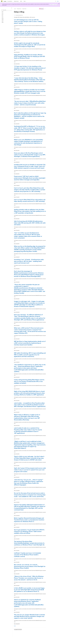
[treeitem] (6, 11)
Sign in (58, 1)
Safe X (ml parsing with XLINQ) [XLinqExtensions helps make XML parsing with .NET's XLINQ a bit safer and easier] (30, 222)
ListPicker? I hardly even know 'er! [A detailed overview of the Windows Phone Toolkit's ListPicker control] (27, 554)
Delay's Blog (24, 8)
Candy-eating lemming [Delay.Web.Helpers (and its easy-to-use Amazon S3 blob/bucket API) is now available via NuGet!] (29, 381)
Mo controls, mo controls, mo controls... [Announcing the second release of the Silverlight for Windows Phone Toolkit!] (29, 566)
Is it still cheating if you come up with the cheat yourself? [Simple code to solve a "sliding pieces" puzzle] (28, 21)
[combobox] (6, 10)
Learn (15, 8)
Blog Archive (19, 8)
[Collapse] (11, 8)
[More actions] (45, 8)
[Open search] (56, 1)
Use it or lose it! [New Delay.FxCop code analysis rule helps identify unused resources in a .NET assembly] (29, 200)
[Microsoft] (1, 1)
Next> (15, 625)
